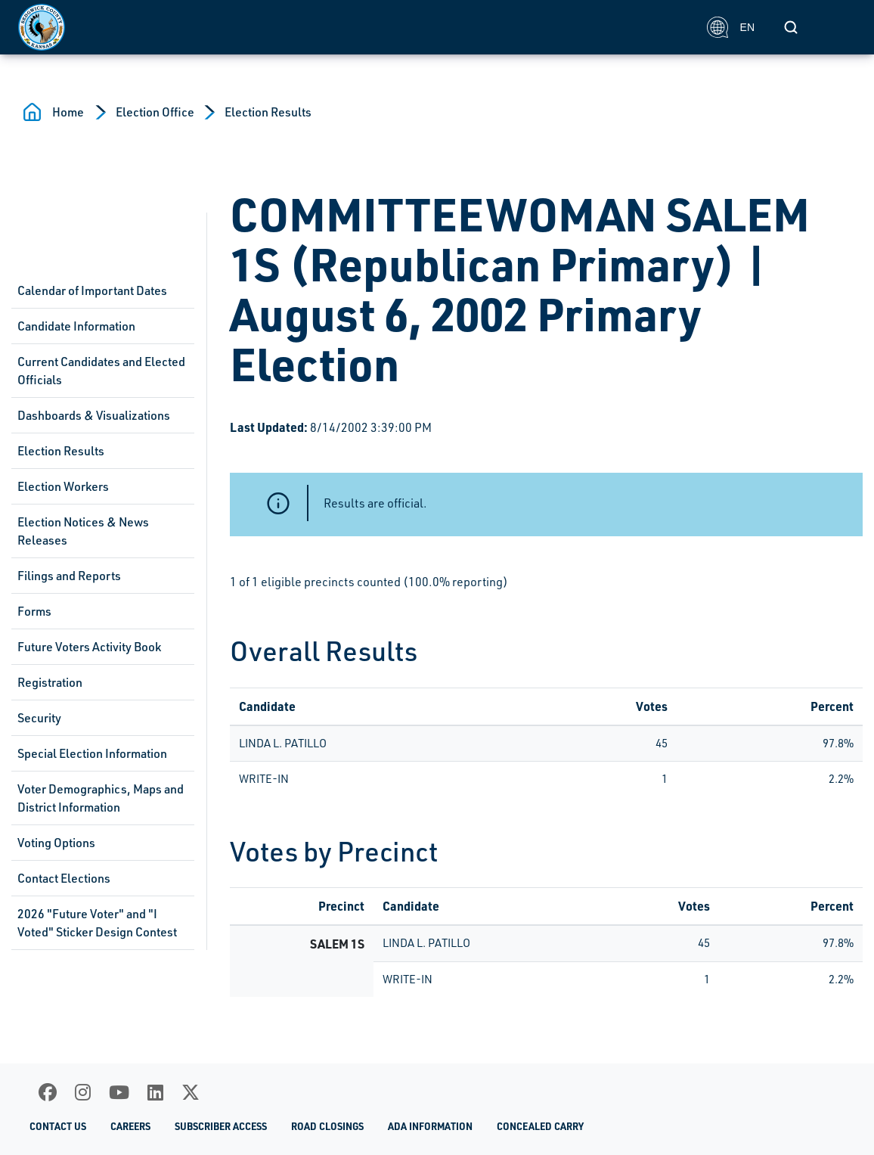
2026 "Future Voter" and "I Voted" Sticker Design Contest (97, 922)
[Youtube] (119, 1092)
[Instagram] (83, 1092)
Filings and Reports (69, 575)
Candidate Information (76, 326)
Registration (49, 682)
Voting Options (56, 842)
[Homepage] (354, 27)
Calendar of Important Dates (92, 290)
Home (68, 112)
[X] (190, 1092)
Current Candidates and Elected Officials (101, 370)
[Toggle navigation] (839, 27)
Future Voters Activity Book (89, 646)
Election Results (268, 112)
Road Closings (327, 1126)
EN (731, 27)
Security (39, 717)
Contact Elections (63, 878)
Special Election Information (92, 753)
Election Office (155, 112)
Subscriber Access (221, 1126)
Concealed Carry (540, 1126)
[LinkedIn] (155, 1092)
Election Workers (63, 486)
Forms (34, 611)
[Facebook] (47, 1092)
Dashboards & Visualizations (93, 415)
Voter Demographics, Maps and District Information (100, 798)
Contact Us (57, 1126)
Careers (130, 1126)
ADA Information (430, 1126)
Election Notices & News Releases (83, 531)
